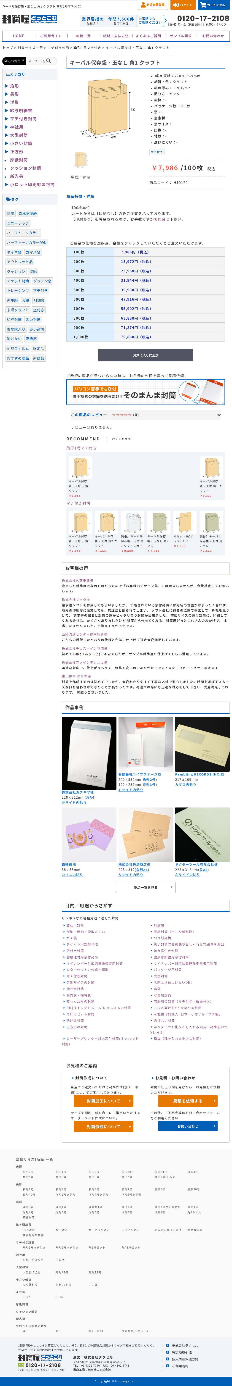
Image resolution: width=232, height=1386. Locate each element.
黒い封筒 (33, 319)
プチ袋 (93, 1284)
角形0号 (28, 1171)
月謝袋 (159, 925)
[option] (106, 108)
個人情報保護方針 (185, 1359)
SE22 (26, 1297)
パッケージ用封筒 (168, 969)
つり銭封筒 (162, 938)
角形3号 (192, 1171)
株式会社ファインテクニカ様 (85, 662)
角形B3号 (95, 1272)
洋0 (25, 1331)
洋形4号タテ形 (98, 1194)
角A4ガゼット (130, 1247)
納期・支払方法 (116, 35)
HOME (18, 35)
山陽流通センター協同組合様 (85, 634)
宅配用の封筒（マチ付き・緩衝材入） (184, 1001)
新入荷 (17, 176)
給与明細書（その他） (169, 1230)
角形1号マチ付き (81, 448)
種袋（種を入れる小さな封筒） (178, 1038)
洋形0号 (28, 1207)
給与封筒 (14, 319)
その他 (60, 1260)
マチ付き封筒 (78, 503)
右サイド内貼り (131, 789)
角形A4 (142, 869)
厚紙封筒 (19, 160)
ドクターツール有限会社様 (196, 864)
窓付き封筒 (75, 950)
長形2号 (61, 1189)
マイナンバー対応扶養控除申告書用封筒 (185, 963)
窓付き (38, 310)
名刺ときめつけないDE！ (174, 982)
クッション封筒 (25, 168)
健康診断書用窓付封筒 (171, 957)
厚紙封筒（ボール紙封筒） (175, 931)
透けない (14, 338)
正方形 (17, 151)
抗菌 (10, 213)
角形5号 (61, 1177)
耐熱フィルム (18, 348)
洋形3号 (192, 1207)
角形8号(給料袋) (165, 1177)
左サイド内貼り (74, 802)
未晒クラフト (18, 310)
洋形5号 (61, 1212)
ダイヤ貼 (14, 252)
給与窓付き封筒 (166, 950)
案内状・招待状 (78, 995)
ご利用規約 (180, 1365)
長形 (14, 94)
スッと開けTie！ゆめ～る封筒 (178, 1007)
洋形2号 (126, 1207)
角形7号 (126, 1177)
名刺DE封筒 (64, 1284)
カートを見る (216, 5)
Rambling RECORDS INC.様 (199, 774)
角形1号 (61, 1171)
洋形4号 (28, 1212)
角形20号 (127, 1171)
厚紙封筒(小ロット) (134, 1331)
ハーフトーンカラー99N (27, 242)
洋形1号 (61, 1207)
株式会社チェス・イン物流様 (85, 648)
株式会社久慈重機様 (78, 580)
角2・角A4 (96, 1331)
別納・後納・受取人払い (85, 931)
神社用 (17, 127)
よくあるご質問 (148, 35)
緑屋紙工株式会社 (99, 1369)
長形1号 (28, 1189)
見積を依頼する (188, 1101)
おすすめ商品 (18, 358)
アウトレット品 (20, 261)
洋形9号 (159, 1212)
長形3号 (149, 784)
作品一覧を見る (146, 887)
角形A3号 (62, 1272)
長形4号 (126, 1189)
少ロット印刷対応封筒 (31, 1326)
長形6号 (159, 1189)
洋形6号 (94, 1212)
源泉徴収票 (194, 1230)
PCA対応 (29, 1230)
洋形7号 (126, 1212)
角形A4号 (160, 1171)
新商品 (38, 358)
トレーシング (18, 290)
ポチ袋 (71, 938)
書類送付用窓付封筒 (82, 957)
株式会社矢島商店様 (135, 864)
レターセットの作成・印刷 (87, 969)
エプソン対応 (130, 1230)
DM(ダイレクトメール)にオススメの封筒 (98, 1007)
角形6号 (94, 1177)
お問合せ (162, 219)
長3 (58, 1331)
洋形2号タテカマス (167, 1207)
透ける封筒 (75, 1020)
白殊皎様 (69, 864)
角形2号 (149, 779)
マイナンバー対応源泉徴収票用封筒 (94, 963)
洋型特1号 (96, 1207)
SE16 (59, 1297)
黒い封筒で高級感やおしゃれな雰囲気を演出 (189, 944)
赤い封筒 (37, 329)
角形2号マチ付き (67, 1247)
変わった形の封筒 (80, 1001)
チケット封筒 (18, 281)
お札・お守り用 (33, 1260)
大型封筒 (161, 976)
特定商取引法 (182, 1352)
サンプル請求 (181, 35)
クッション (16, 271)
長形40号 (29, 1194)
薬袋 (157, 988)
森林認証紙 (27, 213)
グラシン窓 (42, 281)
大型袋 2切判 (32, 1272)
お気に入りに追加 (146, 355)
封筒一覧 (83, 35)
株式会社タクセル (185, 1345)
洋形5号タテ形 (131, 1194)
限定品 (38, 348)
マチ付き (157, 152)
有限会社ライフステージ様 (140, 774)
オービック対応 (99, 1230)
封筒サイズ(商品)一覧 (35, 1159)
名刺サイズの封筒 (80, 982)
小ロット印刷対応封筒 (32, 184)
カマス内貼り (185, 784)
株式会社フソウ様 (76, 599)
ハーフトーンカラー (23, 232)
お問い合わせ (213, 35)
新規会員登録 (155, 5)
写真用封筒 (162, 995)
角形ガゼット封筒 (80, 1014)
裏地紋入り (16, 329)
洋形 (14, 102)
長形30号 (193, 1189)
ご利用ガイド (51, 35)
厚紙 (33, 271)
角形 (14, 86)
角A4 (90, 797)
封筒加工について (104, 1101)
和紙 (25, 300)
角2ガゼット (97, 1247)
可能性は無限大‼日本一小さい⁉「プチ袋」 (188, 1014)
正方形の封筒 (76, 1027)
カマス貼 (33, 252)
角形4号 (28, 1177)
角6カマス (194, 1212)
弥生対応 (62, 1230)
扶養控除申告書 (33, 1235)
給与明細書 (21, 110)
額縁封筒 (29, 1217)
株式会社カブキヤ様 (78, 792)
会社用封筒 (75, 925)
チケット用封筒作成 (82, 944)
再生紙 (12, 300)
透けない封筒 (164, 1020)
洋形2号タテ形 (66, 1194)
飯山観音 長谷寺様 (76, 676)
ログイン (186, 5)
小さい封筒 (21, 143)
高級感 (31, 338)
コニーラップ (18, 223)
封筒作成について (104, 1126)
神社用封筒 (75, 988)
